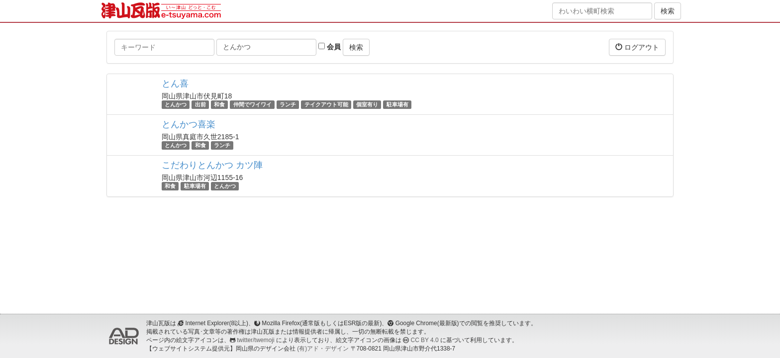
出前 (200, 104)
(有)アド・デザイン (323, 348)
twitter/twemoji (255, 340)
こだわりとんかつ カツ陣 (212, 165)
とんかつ (176, 104)
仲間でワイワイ (252, 104)
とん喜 (175, 84)
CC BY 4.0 (425, 340)
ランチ (288, 104)
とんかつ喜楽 (188, 124)
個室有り (367, 104)
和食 (219, 104)
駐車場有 (397, 104)
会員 (329, 47)
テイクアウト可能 (326, 104)
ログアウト (637, 47)
